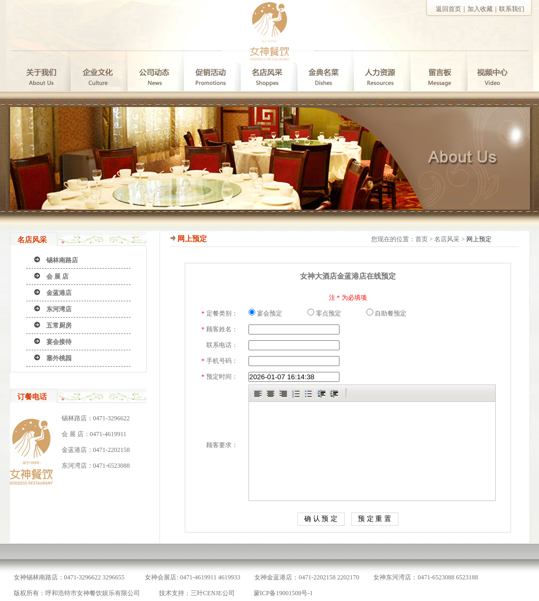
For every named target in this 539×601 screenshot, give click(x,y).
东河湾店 (59, 309)
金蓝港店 (59, 293)
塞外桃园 (59, 358)
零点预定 (324, 313)
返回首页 (448, 9)
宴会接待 (59, 342)
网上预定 (479, 239)
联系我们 (511, 9)
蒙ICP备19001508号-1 (283, 593)
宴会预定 (265, 313)
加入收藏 (480, 9)
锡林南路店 (62, 260)
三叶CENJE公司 (213, 593)
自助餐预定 (386, 313)
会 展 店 (57, 276)
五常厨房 (59, 325)
